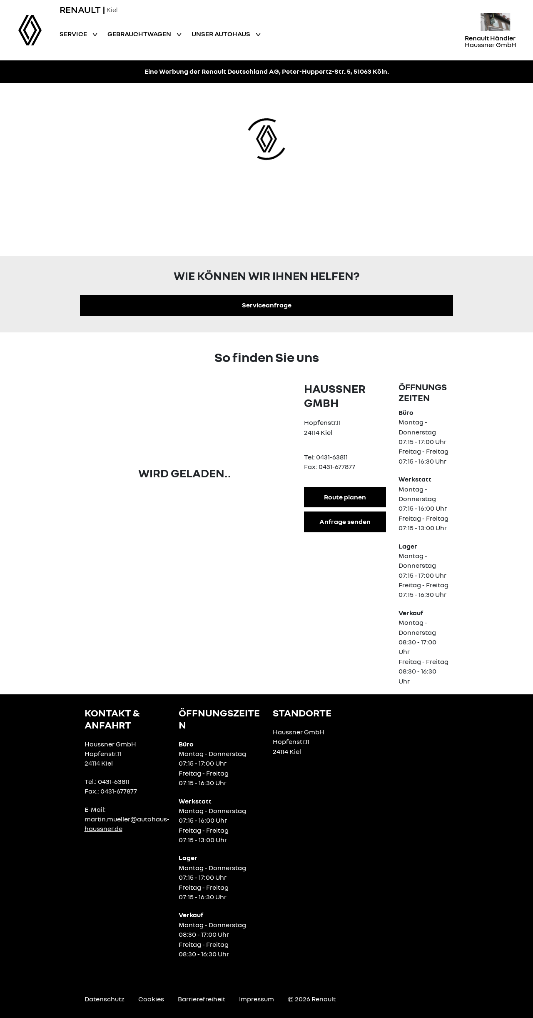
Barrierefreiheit (201, 999)
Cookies (151, 999)
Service (74, 34)
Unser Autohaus (222, 34)
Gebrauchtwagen (139, 34)
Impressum (256, 999)
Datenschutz (105, 999)
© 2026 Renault (312, 999)
